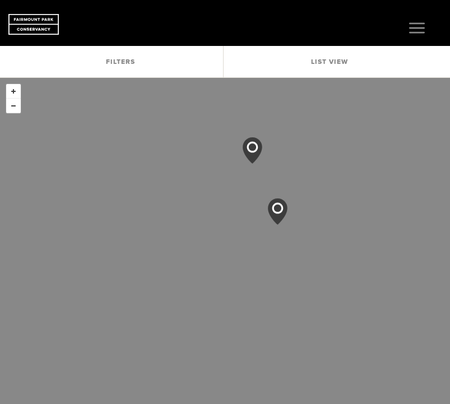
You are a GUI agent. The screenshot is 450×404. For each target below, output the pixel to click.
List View (329, 62)
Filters (120, 62)
